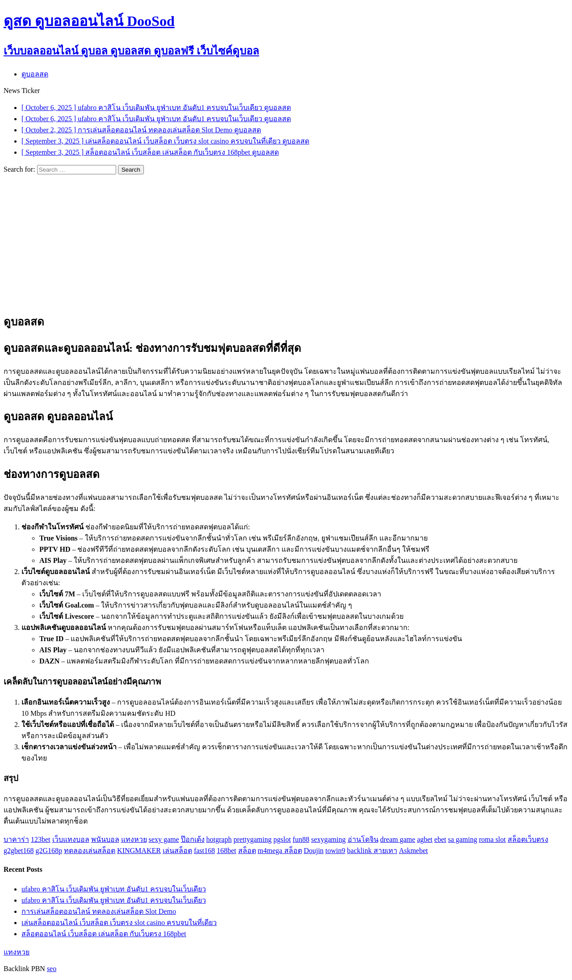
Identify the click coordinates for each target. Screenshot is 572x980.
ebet (440, 839)
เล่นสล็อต (177, 850)
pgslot (282, 839)
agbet (425, 839)
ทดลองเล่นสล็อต (89, 850)
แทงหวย (134, 839)
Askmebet (413, 850)
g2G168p (49, 850)
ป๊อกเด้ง (193, 839)
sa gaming (462, 839)
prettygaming (252, 839)
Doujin (314, 850)
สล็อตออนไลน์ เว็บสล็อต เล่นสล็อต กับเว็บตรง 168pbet (103, 934)
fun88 (301, 839)
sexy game (164, 839)
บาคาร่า (16, 839)
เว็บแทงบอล (70, 839)
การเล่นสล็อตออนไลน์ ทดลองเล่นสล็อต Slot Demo (98, 911)
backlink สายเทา (372, 850)
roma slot (492, 839)
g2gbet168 (19, 850)
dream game (398, 839)
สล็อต (247, 850)
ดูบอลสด (34, 74)
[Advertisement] (286, 241)
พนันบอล (105, 839)
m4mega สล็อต (280, 850)
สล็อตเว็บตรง (528, 839)
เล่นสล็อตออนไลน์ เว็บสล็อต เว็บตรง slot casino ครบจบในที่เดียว (119, 922)
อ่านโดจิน (363, 839)
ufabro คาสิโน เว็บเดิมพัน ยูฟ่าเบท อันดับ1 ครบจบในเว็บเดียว (113, 889)
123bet (40, 839)
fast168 (204, 850)
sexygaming (328, 839)
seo (51, 968)
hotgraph (219, 839)
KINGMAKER (139, 850)
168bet (226, 850)
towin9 (335, 850)
